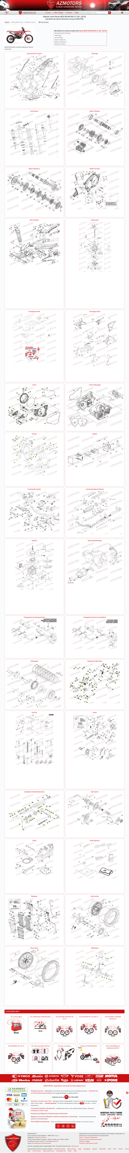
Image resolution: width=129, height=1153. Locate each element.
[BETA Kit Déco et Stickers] (64, 1054)
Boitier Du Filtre (60, 44)
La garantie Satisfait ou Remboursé (43, 1108)
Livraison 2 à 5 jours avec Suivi (41, 1101)
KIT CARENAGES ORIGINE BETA (40, 1017)
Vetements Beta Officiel (40, 1046)
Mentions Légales (84, 1141)
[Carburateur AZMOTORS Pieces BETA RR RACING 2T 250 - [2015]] (95, 264)
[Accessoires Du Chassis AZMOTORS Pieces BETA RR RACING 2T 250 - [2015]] (34, 81)
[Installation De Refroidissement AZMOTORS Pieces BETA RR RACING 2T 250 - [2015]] (34, 814)
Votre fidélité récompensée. (40, 1122)
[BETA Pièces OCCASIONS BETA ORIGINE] (88, 1055)
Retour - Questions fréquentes (88, 1137)
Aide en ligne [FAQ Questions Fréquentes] (44, 1110)
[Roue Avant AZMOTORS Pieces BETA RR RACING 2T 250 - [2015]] (34, 970)
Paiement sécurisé (37, 1091)
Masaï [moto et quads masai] (69, 1151)
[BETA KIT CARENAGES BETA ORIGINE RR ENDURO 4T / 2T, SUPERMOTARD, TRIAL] (40, 1026)
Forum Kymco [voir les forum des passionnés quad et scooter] (37, 1151)
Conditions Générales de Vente (88, 1143)
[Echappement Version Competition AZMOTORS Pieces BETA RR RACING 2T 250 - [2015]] (95, 637)
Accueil (48, 13)
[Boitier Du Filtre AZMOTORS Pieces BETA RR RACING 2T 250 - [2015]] (95, 192)
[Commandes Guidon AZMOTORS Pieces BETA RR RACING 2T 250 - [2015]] (34, 513)
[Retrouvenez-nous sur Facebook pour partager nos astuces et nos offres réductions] (58, 1126)
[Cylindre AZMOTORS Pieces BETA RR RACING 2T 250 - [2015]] (34, 577)
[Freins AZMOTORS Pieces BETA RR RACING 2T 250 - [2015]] (95, 744)
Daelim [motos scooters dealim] (120, 1149)
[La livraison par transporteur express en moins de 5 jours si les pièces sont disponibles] (17, 1119)
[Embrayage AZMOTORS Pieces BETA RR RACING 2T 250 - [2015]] (34, 685)
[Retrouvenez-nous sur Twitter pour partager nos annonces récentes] (63, 1126)
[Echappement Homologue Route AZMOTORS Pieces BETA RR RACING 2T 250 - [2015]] (34, 634)
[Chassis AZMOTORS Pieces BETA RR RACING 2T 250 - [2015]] (34, 460)
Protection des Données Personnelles (90, 1139)
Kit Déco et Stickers (64, 1046)
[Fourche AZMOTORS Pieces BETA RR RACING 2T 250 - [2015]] (34, 750)
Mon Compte (57, 13)
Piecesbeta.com (61, 1151)
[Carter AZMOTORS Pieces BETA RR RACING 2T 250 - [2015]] (34, 407)
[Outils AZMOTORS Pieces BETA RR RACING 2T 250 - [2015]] (34, 867)
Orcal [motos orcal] (114, 1149)
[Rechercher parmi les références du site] (98, 12)
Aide (76, 13)
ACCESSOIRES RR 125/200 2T (88, 1017)
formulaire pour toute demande (41, 1143)
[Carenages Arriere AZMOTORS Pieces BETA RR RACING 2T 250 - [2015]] (34, 345)
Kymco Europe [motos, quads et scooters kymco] (71, 1149)
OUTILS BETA (16, 1017)
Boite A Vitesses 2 (61, 42)
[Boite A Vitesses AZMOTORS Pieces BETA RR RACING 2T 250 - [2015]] (95, 133)
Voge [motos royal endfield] (79, 1149)
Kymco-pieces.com (48, 1151)
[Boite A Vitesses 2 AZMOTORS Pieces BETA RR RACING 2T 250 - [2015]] (34, 191)
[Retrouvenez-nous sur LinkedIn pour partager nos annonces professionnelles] (73, 1126)
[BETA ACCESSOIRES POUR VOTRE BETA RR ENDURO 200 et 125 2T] (88, 1028)
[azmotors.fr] (27, 13)
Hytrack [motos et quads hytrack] (94, 1149)
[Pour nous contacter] (112, 1120)
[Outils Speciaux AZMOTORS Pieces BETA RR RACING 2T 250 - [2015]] (95, 865)
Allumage (58, 35)
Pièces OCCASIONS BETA (88, 1046)
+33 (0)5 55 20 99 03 (40, 1137)
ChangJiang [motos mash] (86, 1149)
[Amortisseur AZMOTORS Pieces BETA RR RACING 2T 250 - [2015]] (34, 138)
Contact (68, 13)
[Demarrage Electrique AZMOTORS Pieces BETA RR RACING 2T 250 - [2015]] (95, 563)
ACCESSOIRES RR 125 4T (16, 1046)
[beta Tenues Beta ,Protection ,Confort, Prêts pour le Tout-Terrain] (40, 1055)
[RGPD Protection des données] (112, 1100)
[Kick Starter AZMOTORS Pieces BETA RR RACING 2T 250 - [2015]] (95, 810)
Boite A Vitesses (60, 40)
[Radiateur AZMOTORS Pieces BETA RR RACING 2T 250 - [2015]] (34, 920)
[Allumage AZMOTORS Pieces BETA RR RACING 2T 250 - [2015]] (95, 76)
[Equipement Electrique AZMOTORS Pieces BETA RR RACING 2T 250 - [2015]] (95, 684)
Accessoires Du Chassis (62, 33)
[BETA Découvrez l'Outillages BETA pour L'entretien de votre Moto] (16, 1026)
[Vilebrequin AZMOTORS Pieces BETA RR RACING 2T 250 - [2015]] (95, 976)
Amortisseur (59, 38)
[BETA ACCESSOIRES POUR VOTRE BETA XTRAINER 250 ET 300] (113, 1030)
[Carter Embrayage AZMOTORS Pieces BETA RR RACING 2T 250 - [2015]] (95, 407)
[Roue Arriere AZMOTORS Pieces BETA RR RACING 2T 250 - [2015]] (95, 920)
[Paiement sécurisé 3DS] (17, 1097)
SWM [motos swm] (109, 1149)
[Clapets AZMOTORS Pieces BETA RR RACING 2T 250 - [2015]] (95, 451)
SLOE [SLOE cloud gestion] (75, 1151)
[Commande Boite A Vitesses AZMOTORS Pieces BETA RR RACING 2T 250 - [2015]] (95, 512)
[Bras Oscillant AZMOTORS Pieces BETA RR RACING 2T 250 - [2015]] (34, 245)
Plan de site (75, 1146)
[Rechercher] (109, 12)
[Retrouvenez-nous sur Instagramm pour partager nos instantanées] (68, 1126)
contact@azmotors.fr (51, 1141)
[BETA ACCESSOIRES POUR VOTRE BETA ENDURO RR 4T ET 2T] (64, 1030)
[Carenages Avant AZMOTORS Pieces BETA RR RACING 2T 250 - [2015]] (95, 346)
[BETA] (113, 1059)
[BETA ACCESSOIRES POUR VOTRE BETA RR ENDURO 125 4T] (16, 1057)
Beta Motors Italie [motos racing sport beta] (59, 1149)
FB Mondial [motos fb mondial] (102, 1149)
